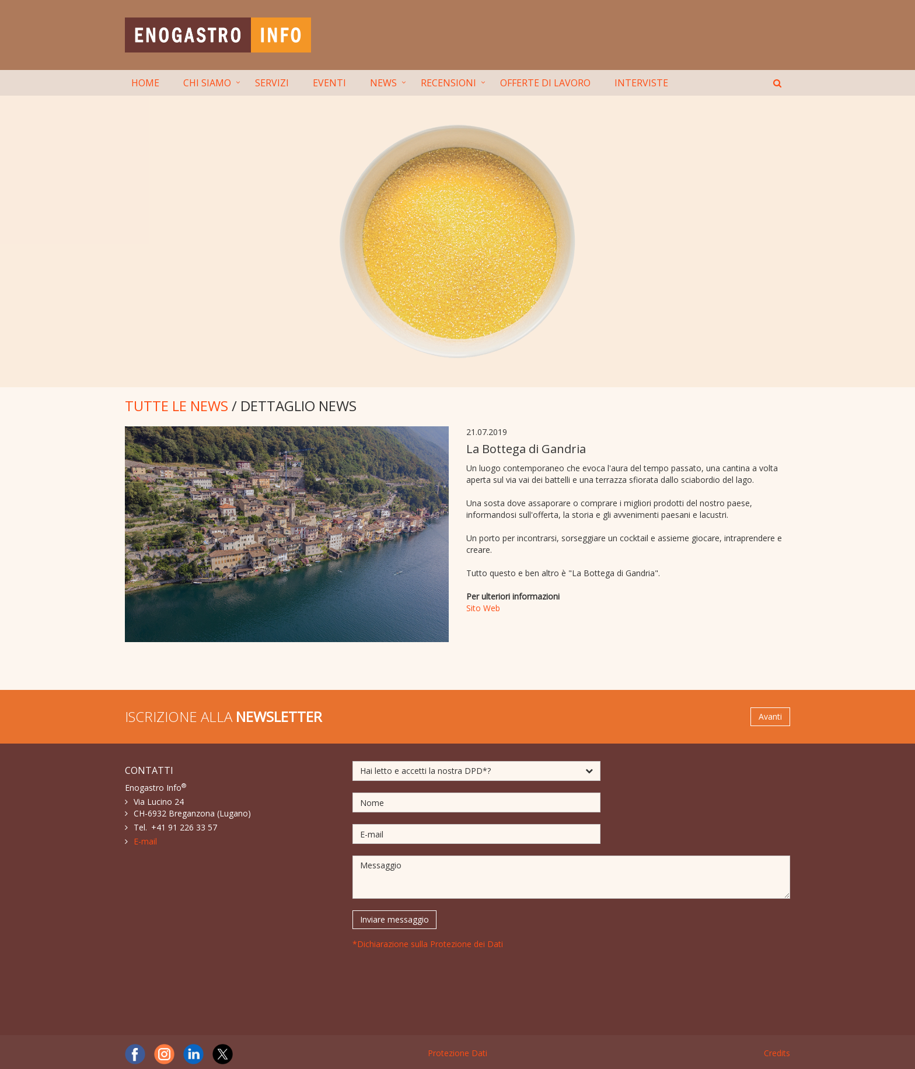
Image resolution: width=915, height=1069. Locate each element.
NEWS (383, 82)
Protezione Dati (457, 1053)
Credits (777, 1053)
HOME (145, 82)
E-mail (145, 841)
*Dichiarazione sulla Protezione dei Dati (427, 943)
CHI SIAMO (207, 82)
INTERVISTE (641, 82)
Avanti (770, 716)
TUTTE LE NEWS (176, 405)
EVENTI (329, 82)
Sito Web (483, 608)
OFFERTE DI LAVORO (545, 82)
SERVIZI (272, 82)
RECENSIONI (448, 82)
